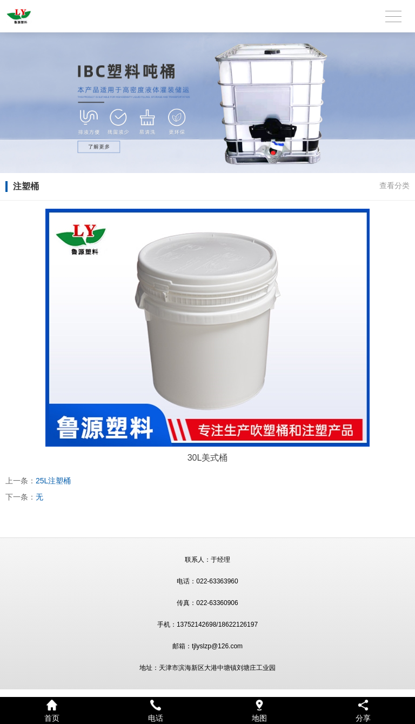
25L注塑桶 (53, 480)
